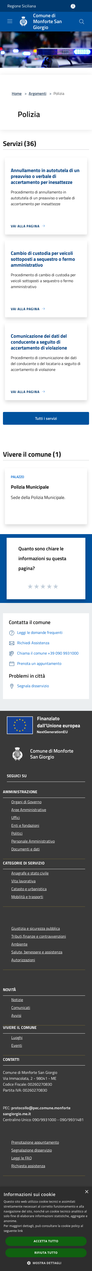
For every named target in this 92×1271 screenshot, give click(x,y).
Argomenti (37, 93)
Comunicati (20, 1007)
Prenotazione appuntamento (35, 1142)
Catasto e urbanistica (29, 889)
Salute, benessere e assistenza (36, 952)
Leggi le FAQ (21, 1158)
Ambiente (19, 944)
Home (17, 93)
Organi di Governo (26, 802)
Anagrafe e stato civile (30, 873)
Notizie (17, 1000)
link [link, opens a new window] (20, 1231)
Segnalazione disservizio (31, 1150)
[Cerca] (82, 22)
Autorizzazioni (23, 960)
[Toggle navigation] (10, 21)
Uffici (15, 817)
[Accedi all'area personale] (73, 6)
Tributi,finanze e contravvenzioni (38, 936)
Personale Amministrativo (33, 841)
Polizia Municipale (30, 487)
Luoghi (17, 1037)
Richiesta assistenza (28, 1166)
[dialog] (46, 1229)
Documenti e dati (25, 849)
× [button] (86, 1192)
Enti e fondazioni (25, 825)
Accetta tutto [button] (46, 1241)
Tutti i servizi (46, 418)
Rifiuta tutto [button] (46, 1253)
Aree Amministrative (28, 810)
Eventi (16, 1045)
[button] (46, 1262)
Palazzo (17, 476)
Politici (17, 833)
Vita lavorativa (23, 881)
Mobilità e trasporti (27, 897)
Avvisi (16, 1015)
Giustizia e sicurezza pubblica (35, 928)
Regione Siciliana (21, 6)
